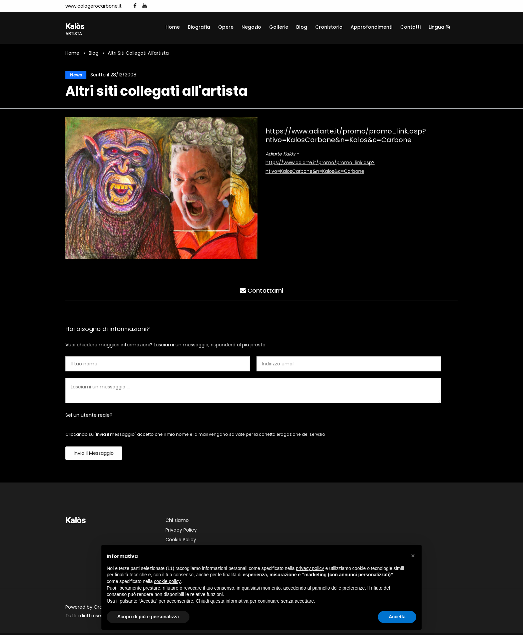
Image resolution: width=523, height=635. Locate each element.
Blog (301, 27)
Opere (225, 27)
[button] (413, 555)
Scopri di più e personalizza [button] (148, 616)
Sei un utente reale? (88, 416)
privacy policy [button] (310, 568)
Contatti (410, 27)
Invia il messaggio (94, 454)
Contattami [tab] (261, 291)
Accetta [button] (397, 616)
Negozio (251, 27)
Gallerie (278, 27)
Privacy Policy (181, 531)
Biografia (199, 27)
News (74, 75)
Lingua (439, 27)
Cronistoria (329, 27)
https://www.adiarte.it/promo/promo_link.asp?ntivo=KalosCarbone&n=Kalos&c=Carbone (346, 137)
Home (172, 27)
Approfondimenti (371, 27)
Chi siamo (177, 522)
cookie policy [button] (167, 581)
